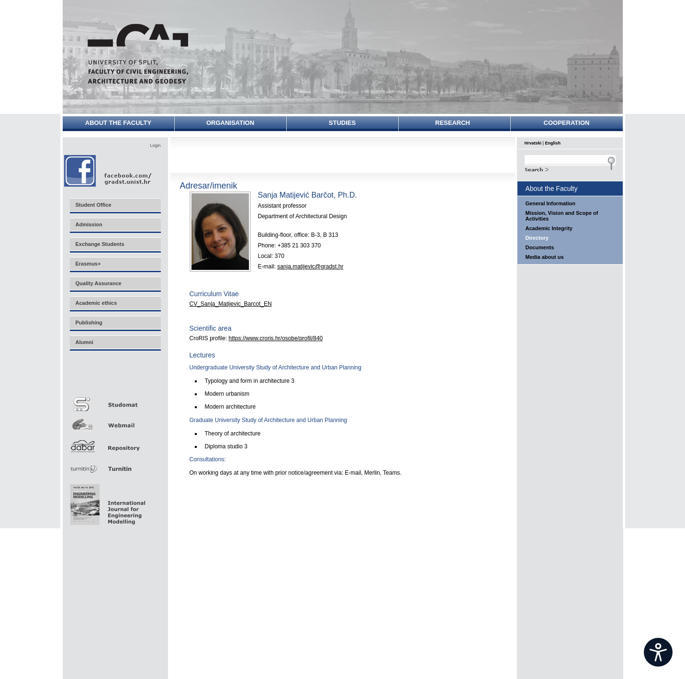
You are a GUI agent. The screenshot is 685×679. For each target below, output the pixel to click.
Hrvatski (533, 143)
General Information (551, 203)
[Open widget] (658, 652)
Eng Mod (106, 502)
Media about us (545, 257)
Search (570, 168)
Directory (537, 238)
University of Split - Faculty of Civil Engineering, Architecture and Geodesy (138, 54)
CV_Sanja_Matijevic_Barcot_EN (231, 304)
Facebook (108, 170)
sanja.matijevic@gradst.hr (310, 266)
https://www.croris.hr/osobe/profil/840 (276, 338)
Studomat (115, 400)
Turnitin (115, 465)
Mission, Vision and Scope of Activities (562, 216)
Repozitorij (115, 443)
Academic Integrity (549, 228)
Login (155, 145)
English (553, 143)
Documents (540, 247)
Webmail (115, 422)
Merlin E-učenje (115, 379)
